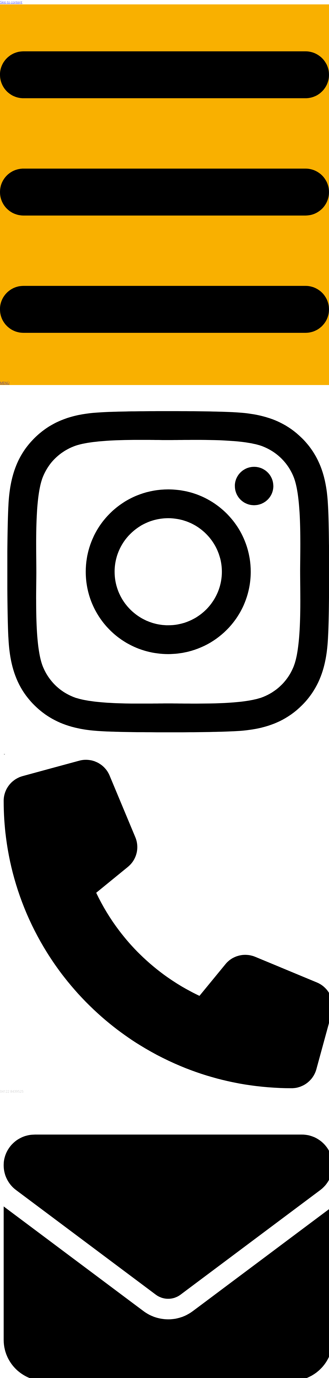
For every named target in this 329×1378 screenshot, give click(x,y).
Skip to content (11, 2)
